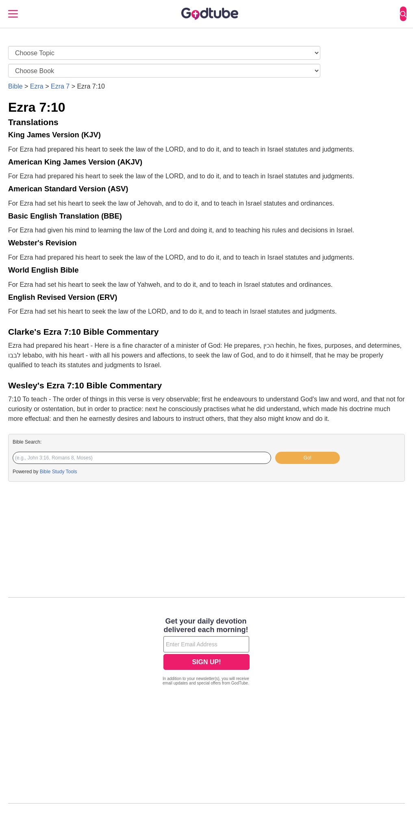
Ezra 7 (60, 86)
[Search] (403, 13)
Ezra (36, 86)
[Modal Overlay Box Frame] (206, 652)
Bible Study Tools (58, 471)
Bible (15, 86)
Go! (307, 458)
